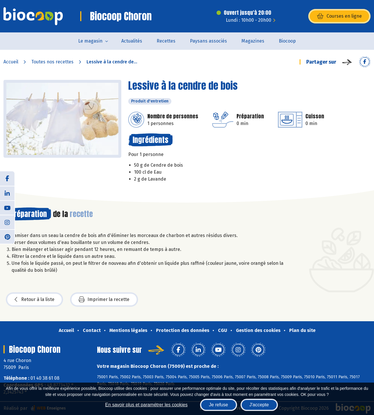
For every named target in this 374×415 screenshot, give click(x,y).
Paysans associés (208, 41)
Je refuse (218, 404)
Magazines (252, 41)
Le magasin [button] (90, 41)
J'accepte (259, 404)
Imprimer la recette (104, 299)
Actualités (131, 41)
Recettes (166, 41)
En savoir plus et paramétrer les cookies (146, 404)
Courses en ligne (339, 16)
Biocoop (287, 41)
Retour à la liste (34, 299)
